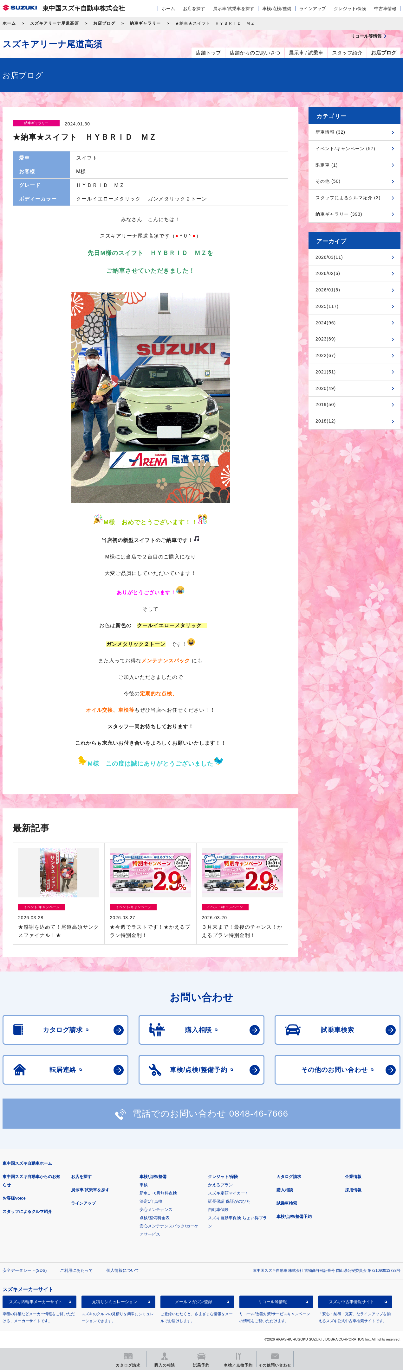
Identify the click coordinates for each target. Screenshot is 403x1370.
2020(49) (325, 388)
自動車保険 (218, 1209)
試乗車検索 (286, 1203)
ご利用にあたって (76, 1270)
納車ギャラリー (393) (338, 214)
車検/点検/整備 (276, 8)
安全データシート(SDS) (25, 1270)
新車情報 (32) (330, 132)
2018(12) (325, 421)
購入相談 (284, 1190)
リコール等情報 (272, 1301)
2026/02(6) (327, 273)
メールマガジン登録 (193, 1301)
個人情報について (122, 1270)
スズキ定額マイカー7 (227, 1193)
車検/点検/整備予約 (294, 1216)
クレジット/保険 (350, 8)
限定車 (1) (326, 165)
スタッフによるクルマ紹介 (27, 1211)
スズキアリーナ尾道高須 (54, 23)
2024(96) (325, 322)
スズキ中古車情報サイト (351, 1301)
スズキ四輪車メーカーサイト (35, 1301)
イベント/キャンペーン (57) (345, 148)
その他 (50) (328, 181)
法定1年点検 (151, 1201)
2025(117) (327, 306)
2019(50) (325, 404)
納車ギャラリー (145, 23)
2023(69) (325, 338)
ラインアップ (312, 8)
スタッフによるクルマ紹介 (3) (347, 197)
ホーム (168, 8)
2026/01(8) (327, 289)
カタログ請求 (288, 1176)
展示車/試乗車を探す (233, 8)
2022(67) (325, 355)
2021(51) (325, 371)
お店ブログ (104, 23)
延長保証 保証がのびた (229, 1201)
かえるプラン (220, 1184)
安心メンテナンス (156, 1209)
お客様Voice (14, 1198)
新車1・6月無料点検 (158, 1193)
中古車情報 (385, 8)
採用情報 (353, 1190)
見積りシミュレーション (114, 1301)
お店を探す (194, 8)
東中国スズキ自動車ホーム (27, 1163)
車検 (144, 1184)
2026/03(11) (329, 257)
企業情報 (353, 1176)
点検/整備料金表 (155, 1217)
